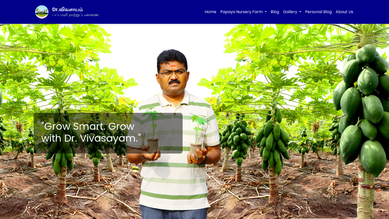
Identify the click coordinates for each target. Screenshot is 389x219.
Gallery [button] (290, 12)
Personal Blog (318, 12)
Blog (275, 12)
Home (210, 12)
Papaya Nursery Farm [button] (242, 12)
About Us (344, 12)
